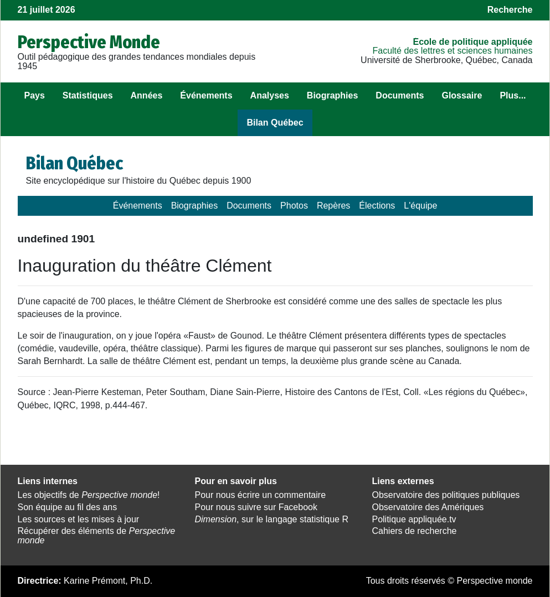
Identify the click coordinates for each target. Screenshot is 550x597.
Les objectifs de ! (89, 495)
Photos (294, 205)
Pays (34, 95)
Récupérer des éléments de (97, 535)
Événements (206, 95)
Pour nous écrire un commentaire (260, 495)
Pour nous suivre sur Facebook (255, 507)
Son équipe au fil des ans (67, 507)
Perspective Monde (89, 42)
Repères (333, 205)
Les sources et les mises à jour (79, 519)
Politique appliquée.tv (414, 519)
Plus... (513, 95)
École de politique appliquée (472, 41)
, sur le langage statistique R (271, 519)
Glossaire (461, 95)
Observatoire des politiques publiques (446, 495)
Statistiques (88, 95)
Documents (400, 95)
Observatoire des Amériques (428, 507)
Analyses (269, 95)
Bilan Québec (274, 122)
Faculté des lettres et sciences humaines (452, 50)
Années (147, 95)
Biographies (332, 95)
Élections (377, 205)
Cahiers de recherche (414, 531)
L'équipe (420, 205)
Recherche (510, 9)
